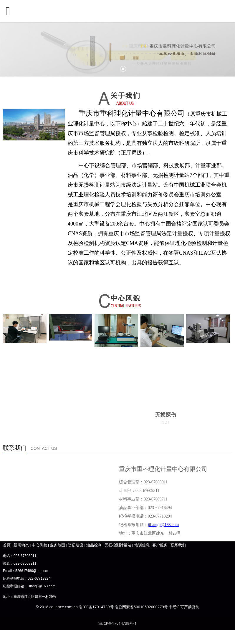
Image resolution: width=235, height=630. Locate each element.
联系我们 (178, 545)
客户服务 (160, 545)
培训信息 (142, 545)
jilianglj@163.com (41, 586)
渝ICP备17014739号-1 (117, 623)
